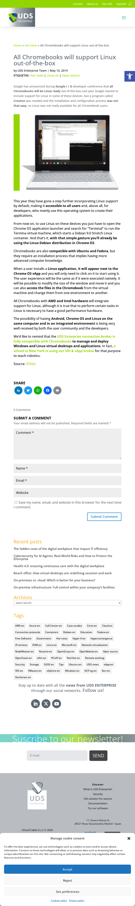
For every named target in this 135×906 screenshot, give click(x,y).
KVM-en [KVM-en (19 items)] (37, 645)
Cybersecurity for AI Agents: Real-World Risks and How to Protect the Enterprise (63, 557)
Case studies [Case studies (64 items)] (74, 625)
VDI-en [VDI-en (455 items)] (19, 670)
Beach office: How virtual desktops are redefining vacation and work (63, 573)
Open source (71, 75)
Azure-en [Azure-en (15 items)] (34, 625)
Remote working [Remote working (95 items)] (94, 658)
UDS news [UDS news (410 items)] (93, 664)
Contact (77, 4)
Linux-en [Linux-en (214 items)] (52, 645)
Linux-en (53, 75)
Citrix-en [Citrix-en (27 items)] (92, 625)
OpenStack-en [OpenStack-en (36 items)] (23, 658)
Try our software (98, 808)
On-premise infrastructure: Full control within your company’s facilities (64, 587)
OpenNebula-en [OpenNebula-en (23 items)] (88, 651)
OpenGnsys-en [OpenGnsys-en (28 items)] (65, 651)
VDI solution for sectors (98, 798)
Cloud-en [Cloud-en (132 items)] (107, 625)
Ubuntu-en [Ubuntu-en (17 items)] (75, 664)
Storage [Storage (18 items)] (34, 664)
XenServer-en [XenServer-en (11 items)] (23, 677)
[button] (129, 76)
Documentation (97, 803)
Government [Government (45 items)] (43, 638)
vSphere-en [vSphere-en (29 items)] (53, 670)
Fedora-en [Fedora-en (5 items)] (103, 632)
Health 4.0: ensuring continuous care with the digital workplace (59, 566)
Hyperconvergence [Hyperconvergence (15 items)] (101, 638)
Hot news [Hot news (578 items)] (62, 638)
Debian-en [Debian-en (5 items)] (69, 632)
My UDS (107, 4)
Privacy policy (76, 900)
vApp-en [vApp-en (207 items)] (108, 664)
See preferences (67, 892)
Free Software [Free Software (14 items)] (23, 638)
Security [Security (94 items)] (20, 664)
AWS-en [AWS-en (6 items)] (19, 625)
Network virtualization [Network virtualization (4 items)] (95, 645)
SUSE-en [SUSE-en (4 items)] (49, 664)
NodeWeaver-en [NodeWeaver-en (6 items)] (24, 651)
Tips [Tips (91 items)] (61, 664)
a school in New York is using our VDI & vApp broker (65, 348)
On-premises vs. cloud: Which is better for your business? (54, 580)
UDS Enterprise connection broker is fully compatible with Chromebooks (64, 339)
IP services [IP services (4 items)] (21, 645)
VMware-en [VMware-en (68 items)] (35, 670)
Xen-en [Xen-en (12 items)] (106, 670)
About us (92, 4)
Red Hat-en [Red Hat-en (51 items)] (73, 658)
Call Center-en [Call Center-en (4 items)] (53, 625)
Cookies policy (59, 900)
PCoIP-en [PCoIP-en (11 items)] (56, 658)
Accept (67, 869)
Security (98, 794)
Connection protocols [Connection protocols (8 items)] (27, 632)
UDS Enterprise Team (32, 70)
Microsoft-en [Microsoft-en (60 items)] (69, 645)
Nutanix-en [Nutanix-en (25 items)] (45, 651)
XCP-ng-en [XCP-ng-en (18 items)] (91, 670)
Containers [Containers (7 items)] (51, 632)
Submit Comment (104, 516)
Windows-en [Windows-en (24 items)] (72, 670)
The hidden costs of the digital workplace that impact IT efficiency (61, 549)
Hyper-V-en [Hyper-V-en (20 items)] (79, 638)
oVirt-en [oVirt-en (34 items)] (41, 658)
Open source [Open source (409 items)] (110, 651)
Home (17, 45)
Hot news (31, 45)
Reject (67, 880)
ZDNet (31, 364)
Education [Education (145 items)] (86, 632)
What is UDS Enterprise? (97, 789)
